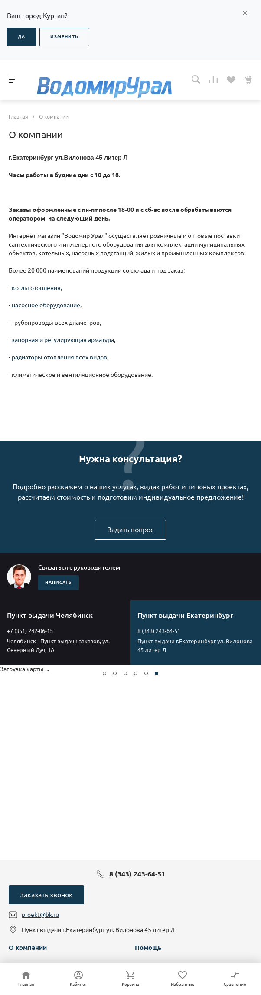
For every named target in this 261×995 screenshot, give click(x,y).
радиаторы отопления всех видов (59, 357)
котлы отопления (36, 287)
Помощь (148, 947)
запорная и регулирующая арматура (63, 339)
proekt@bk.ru (40, 914)
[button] (104, 673)
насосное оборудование (46, 305)
